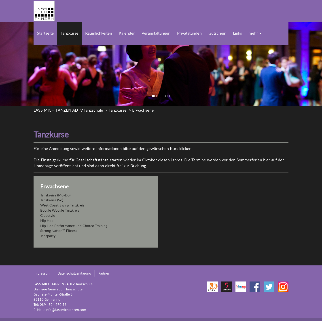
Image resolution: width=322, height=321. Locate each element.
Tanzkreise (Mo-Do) (55, 195)
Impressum (42, 273)
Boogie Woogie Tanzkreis (59, 210)
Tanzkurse (69, 33)
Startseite (45, 33)
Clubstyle (47, 215)
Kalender (127, 33)
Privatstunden (189, 33)
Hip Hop (46, 221)
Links (237, 33)
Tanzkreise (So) (51, 200)
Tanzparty (47, 236)
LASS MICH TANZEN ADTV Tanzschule (68, 110)
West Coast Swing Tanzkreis (62, 205)
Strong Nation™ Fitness (58, 231)
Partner (103, 273)
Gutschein (217, 33)
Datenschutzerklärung (74, 273)
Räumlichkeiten (98, 33)
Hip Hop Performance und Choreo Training (73, 226)
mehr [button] (255, 33)
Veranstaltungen (156, 33)
